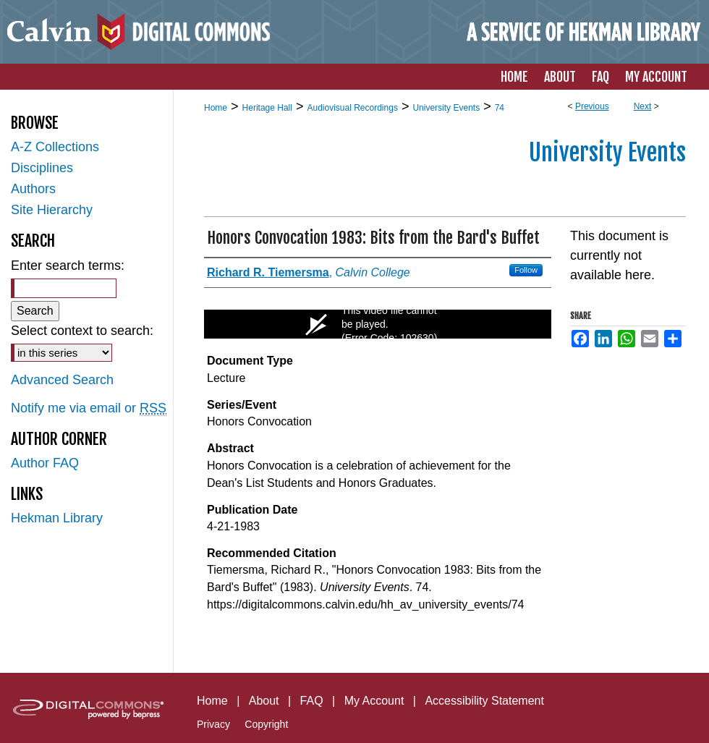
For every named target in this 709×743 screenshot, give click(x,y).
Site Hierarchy (52, 210)
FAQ (311, 701)
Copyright (266, 724)
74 (499, 108)
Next (643, 106)
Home (215, 108)
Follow (526, 270)
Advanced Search (62, 380)
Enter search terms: (67, 265)
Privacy (213, 724)
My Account (374, 701)
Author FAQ (45, 463)
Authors (33, 189)
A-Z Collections (55, 147)
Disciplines (42, 168)
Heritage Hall (267, 108)
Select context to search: (82, 330)
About (264, 701)
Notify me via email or (88, 408)
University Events (446, 108)
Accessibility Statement (484, 701)
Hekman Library (57, 518)
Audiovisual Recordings (352, 108)
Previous (592, 106)
